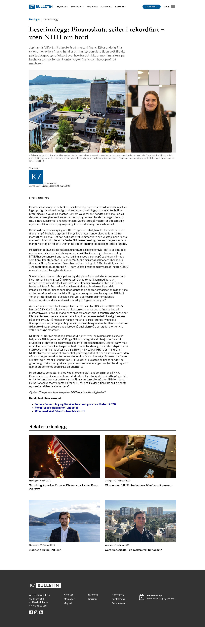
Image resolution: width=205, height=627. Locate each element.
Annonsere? (151, 6)
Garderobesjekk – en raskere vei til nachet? (133, 550)
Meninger (76, 6)
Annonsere (118, 595)
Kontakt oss (118, 599)
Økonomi (105, 6)
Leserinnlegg (51, 19)
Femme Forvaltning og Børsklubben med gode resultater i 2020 (75, 404)
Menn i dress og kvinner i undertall (56, 407)
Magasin (91, 6)
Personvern (118, 603)
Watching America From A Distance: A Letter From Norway (63, 487)
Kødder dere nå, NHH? (45, 550)
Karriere (120, 6)
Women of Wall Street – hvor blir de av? (60, 411)
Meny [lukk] (169, 6)
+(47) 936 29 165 (38, 605)
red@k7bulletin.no (38, 602)
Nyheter (61, 6)
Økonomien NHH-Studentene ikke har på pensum (138, 485)
